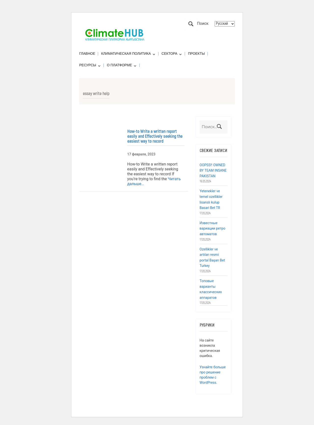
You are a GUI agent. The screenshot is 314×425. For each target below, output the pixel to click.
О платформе (119, 65)
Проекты (196, 53)
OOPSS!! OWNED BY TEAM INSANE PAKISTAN (213, 170)
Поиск (191, 24)
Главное (87, 53)
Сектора (169, 53)
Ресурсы (87, 65)
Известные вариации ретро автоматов (212, 228)
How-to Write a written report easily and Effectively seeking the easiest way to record (155, 136)
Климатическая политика (126, 53)
